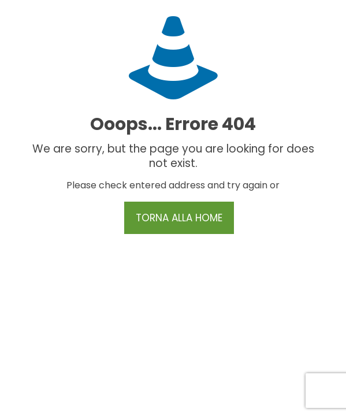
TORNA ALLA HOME (179, 218)
